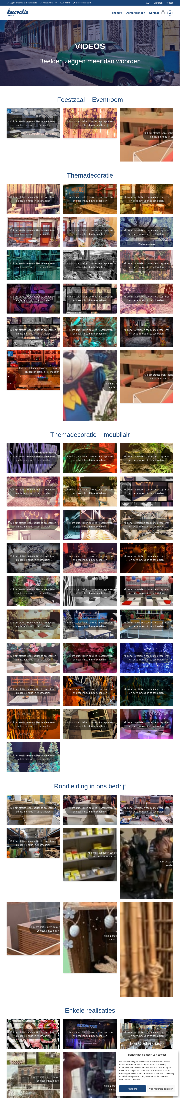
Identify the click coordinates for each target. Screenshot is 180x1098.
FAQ (147, 2)
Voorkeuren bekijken (161, 1088)
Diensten (157, 2)
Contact (154, 12)
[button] (169, 13)
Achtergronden (135, 12)
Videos (169, 2)
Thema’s (117, 12)
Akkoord (132, 1088)
